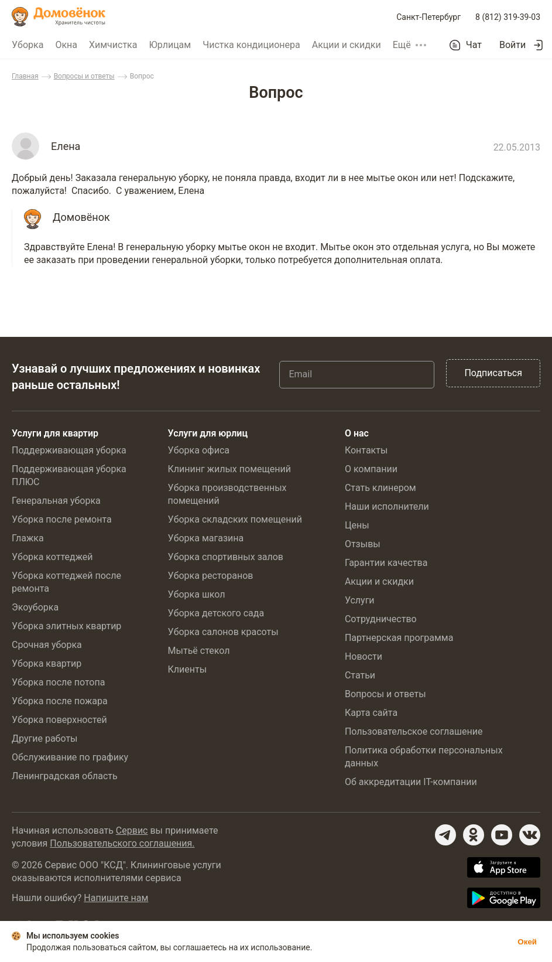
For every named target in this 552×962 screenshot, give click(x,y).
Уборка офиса (198, 450)
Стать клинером (380, 487)
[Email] (356, 374)
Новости (363, 656)
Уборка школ (196, 594)
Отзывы (362, 544)
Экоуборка (35, 607)
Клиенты (187, 669)
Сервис (132, 830)
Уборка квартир (46, 663)
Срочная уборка (47, 644)
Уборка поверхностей (59, 719)
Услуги (360, 600)
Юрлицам (170, 44)
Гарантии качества (386, 562)
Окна (66, 44)
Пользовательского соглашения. (122, 843)
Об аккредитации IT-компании (411, 781)
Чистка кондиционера (251, 44)
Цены (357, 525)
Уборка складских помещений (235, 519)
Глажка (28, 538)
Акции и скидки (346, 44)
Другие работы (45, 738)
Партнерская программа (399, 637)
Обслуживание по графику (70, 757)
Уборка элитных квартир (66, 626)
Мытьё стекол (199, 650)
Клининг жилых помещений (229, 469)
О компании (371, 469)
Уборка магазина (206, 538)
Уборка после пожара (60, 701)
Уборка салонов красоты (223, 631)
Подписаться (493, 372)
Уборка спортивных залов (225, 556)
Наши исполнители (387, 506)
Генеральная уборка (56, 500)
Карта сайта (371, 712)
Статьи (360, 675)
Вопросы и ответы (84, 76)
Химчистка (113, 44)
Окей (527, 941)
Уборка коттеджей (52, 556)
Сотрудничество (381, 619)
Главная (25, 76)
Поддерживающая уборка (69, 450)
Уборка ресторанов (210, 575)
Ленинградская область (65, 776)
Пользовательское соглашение (414, 731)
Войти (512, 44)
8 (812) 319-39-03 (507, 17)
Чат (474, 45)
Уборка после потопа (58, 682)
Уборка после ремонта (62, 519)
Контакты (366, 450)
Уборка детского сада (216, 613)
